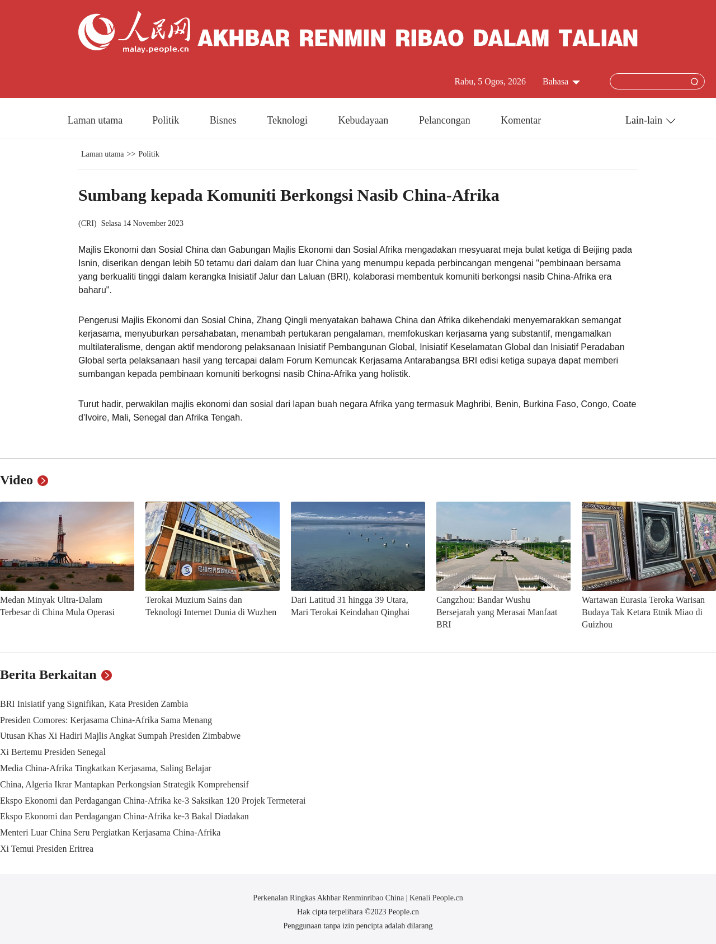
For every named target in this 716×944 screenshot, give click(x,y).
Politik (167, 120)
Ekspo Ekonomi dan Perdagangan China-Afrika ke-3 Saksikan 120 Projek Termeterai (152, 800)
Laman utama (95, 120)
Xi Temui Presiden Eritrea (46, 848)
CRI (87, 223)
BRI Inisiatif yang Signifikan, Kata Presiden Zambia (94, 704)
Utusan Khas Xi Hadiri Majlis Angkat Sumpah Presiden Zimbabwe (120, 735)
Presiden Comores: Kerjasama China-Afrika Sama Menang (106, 720)
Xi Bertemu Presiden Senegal (53, 752)
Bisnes (224, 120)
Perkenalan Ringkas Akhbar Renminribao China (329, 898)
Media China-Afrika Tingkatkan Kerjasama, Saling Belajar (105, 768)
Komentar (521, 120)
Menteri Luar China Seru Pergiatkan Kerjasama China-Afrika (110, 832)
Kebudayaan (364, 120)
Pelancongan (446, 120)
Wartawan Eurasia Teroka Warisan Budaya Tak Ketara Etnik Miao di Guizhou (643, 612)
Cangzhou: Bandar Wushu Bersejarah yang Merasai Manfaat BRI (496, 612)
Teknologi (288, 120)
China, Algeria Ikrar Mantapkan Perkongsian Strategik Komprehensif (124, 784)
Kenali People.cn (435, 898)
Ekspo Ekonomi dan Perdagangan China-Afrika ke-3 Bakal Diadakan (124, 816)
